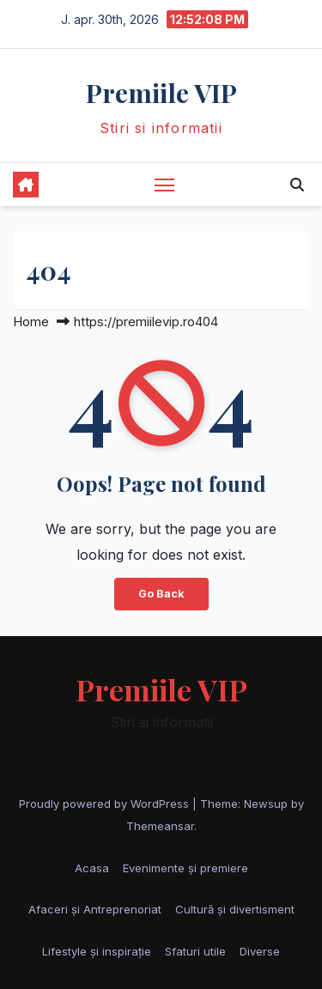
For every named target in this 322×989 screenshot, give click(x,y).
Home (31, 321)
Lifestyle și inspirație (96, 951)
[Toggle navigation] (165, 185)
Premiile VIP (161, 93)
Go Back (161, 593)
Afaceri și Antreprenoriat (94, 909)
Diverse (260, 951)
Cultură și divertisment (235, 909)
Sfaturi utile (195, 951)
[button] (297, 184)
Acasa (92, 868)
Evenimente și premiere (185, 868)
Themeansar (160, 826)
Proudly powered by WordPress (105, 803)
